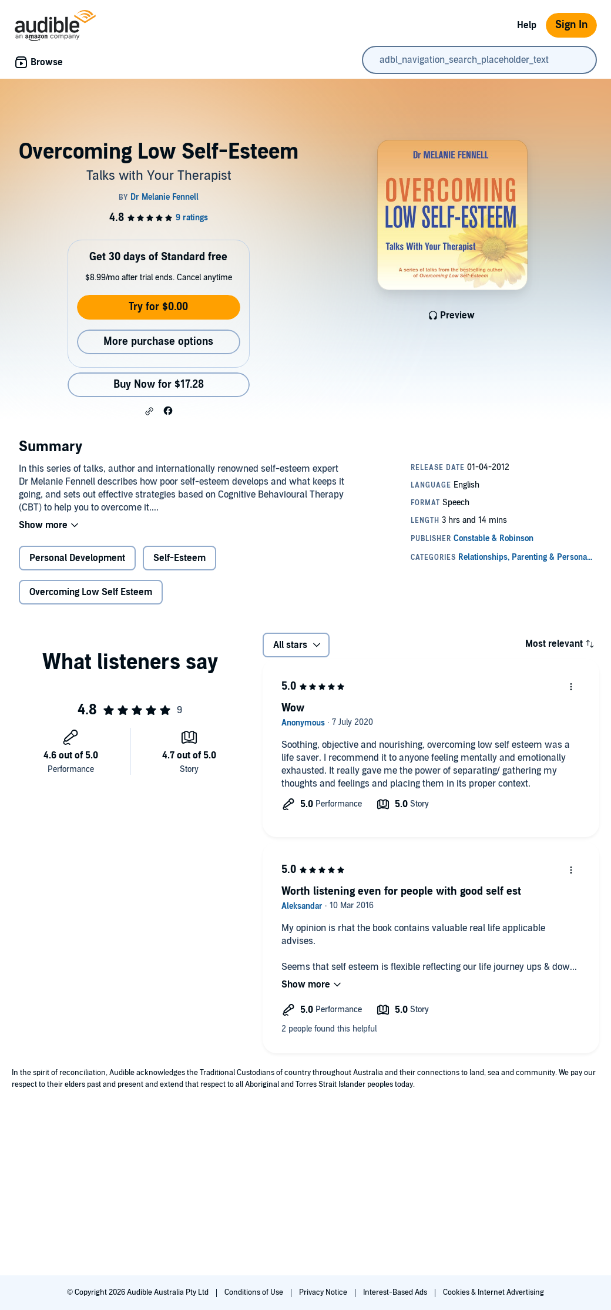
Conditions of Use (254, 1292)
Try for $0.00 (158, 307)
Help (526, 25)
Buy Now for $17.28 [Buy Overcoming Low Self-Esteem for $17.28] (158, 384)
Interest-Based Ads (396, 1292)
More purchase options (158, 341)
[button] (149, 411)
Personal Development (77, 558)
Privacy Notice (324, 1292)
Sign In (571, 25)
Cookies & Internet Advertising (493, 1292)
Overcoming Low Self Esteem (90, 592)
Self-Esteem (179, 558)
